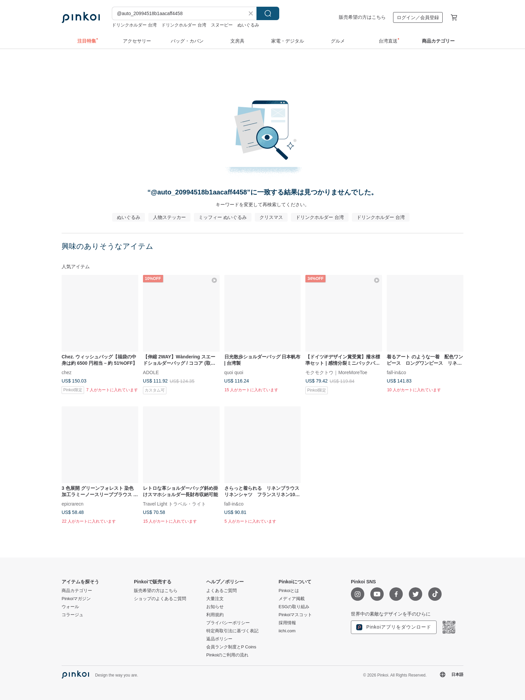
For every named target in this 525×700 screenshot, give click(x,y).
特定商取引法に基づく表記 (232, 631)
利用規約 (215, 614)
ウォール (70, 606)
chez (67, 372)
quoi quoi (233, 372)
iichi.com (287, 631)
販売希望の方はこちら (362, 17)
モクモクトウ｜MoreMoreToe (336, 372)
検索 (268, 13)
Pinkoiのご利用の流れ (227, 655)
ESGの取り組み (294, 606)
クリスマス (271, 217)
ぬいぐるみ (248, 24)
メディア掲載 (292, 598)
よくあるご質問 (221, 590)
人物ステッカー (169, 217)
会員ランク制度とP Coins (231, 647)
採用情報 (287, 623)
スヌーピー (222, 24)
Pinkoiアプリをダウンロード (393, 627)
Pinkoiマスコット (295, 614)
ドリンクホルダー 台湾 (134, 24)
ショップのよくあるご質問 (160, 598)
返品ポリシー (219, 639)
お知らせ (215, 606)
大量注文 (215, 598)
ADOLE (151, 372)
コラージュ (72, 614)
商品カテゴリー (77, 590)
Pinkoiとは (289, 590)
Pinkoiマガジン (76, 598)
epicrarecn (72, 503)
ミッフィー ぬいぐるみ (223, 217)
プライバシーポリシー (228, 623)
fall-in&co (396, 372)
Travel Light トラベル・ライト (174, 503)
